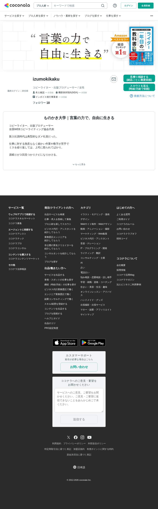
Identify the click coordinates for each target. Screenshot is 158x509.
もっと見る (79, 164)
